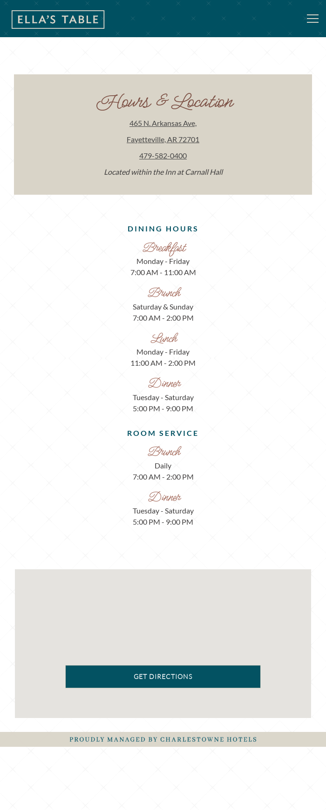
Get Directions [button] (163, 694)
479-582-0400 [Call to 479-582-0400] (163, 155)
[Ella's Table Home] (58, 18)
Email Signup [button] (163, 795)
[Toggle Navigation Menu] (312, 18)
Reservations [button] (163, 766)
